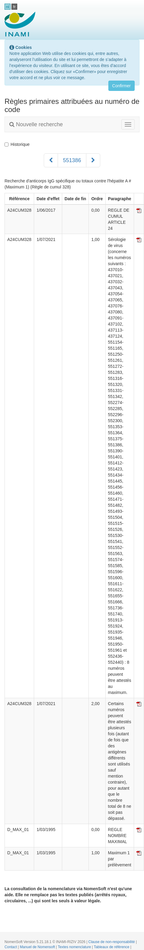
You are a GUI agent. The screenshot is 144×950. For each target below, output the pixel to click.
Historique (17, 144)
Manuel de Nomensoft (38, 947)
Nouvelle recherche (36, 124)
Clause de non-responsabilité (112, 942)
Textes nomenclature (75, 947)
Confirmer (121, 85)
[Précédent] (51, 160)
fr (14, 7)
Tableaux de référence (112, 947)
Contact (11, 947)
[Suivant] (93, 160)
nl (7, 7)
